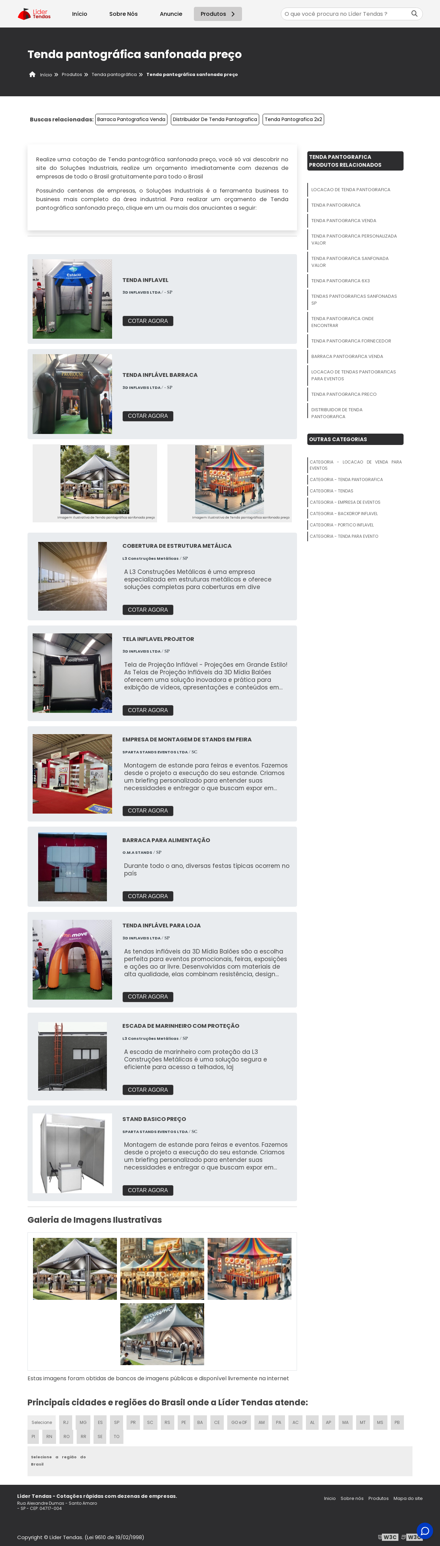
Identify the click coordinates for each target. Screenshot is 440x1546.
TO (117, 1434)
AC (299, 1420)
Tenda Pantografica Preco (344, 394)
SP (118, 1420)
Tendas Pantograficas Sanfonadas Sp (354, 299)
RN (49, 1434)
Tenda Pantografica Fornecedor (351, 341)
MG (83, 1420)
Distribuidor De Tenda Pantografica (215, 119)
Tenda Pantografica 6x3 (340, 280)
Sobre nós (352, 1496)
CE (219, 1420)
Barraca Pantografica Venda (131, 119)
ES (101, 1420)
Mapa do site (408, 1496)
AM (264, 1420)
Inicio (330, 1496)
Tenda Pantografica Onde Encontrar (342, 322)
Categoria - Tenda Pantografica (346, 479)
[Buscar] (414, 14)
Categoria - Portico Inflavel (342, 525)
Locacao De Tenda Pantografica (350, 189)
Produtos (219, 14)
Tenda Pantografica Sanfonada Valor (350, 262)
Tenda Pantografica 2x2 (293, 119)
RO (66, 1434)
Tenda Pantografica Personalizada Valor (354, 239)
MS (385, 1420)
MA (349, 1420)
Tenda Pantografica (336, 205)
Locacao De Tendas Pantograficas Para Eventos (353, 375)
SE (100, 1434)
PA (281, 1420)
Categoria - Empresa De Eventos (345, 502)
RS (169, 1420)
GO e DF (242, 1420)
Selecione (42, 1420)
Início (79, 14)
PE (186, 1420)
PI (33, 1434)
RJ (66, 1420)
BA (202, 1420)
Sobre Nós (123, 14)
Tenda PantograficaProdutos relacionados (345, 160)
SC (151, 1420)
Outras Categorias (338, 439)
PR (134, 1420)
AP (332, 1420)
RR (84, 1434)
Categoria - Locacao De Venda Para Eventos (356, 465)
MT (367, 1420)
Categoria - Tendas (331, 491)
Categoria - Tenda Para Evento (344, 536)
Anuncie (171, 14)
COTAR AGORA (148, 321)
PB (401, 1420)
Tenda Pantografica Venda (343, 220)
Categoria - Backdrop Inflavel (344, 513)
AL (316, 1420)
